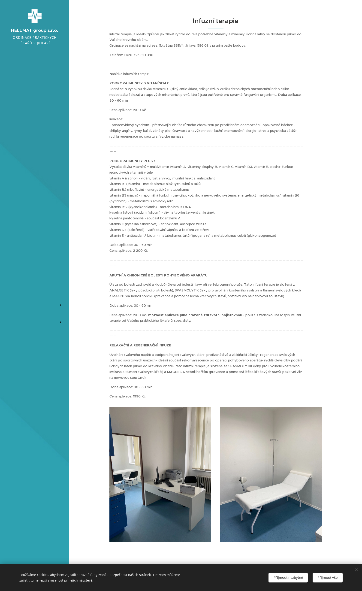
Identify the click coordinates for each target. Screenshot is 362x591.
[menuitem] (34, 265)
